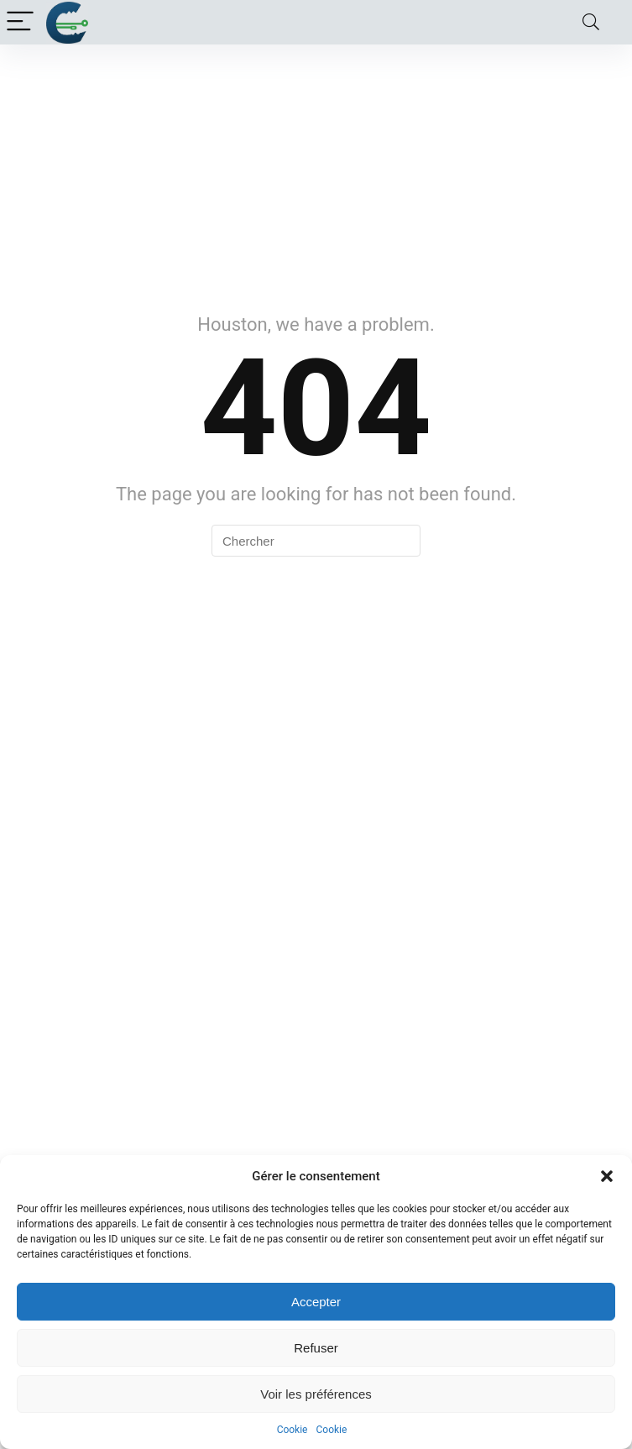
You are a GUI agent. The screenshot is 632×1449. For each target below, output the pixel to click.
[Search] (591, 22)
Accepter (316, 1302)
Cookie (292, 1430)
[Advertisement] (316, 170)
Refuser (316, 1348)
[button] (606, 1176)
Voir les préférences (316, 1394)
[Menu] (20, 22)
